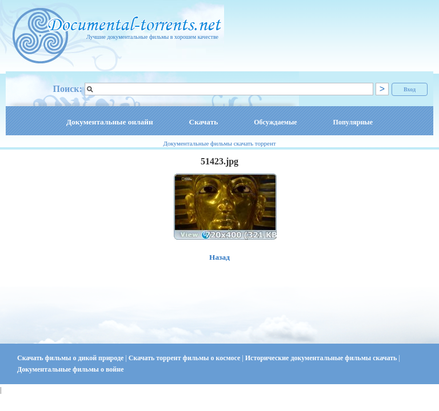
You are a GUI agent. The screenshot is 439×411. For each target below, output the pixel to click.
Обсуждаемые (275, 122)
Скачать (203, 122)
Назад (219, 257)
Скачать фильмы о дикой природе (71, 358)
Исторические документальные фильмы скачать (322, 358)
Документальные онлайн (109, 122)
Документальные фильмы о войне (70, 369)
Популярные (353, 122)
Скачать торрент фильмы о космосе (185, 358)
